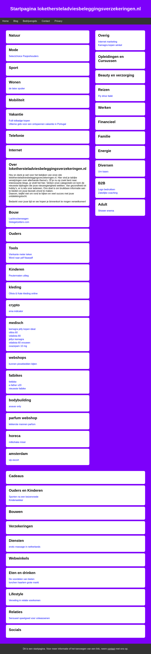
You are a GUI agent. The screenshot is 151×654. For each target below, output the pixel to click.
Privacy (58, 21)
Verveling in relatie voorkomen (24, 600)
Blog (15, 21)
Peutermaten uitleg (19, 275)
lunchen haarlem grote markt (24, 582)
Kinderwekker (16, 500)
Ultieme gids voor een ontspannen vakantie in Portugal (37, 124)
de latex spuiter (17, 88)
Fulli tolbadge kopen (19, 120)
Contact (46, 21)
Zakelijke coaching (108, 193)
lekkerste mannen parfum (22, 424)
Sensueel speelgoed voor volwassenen (29, 618)
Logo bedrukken (106, 189)
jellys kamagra (16, 339)
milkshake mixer (17, 442)
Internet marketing (107, 41)
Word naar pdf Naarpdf (21, 258)
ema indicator (16, 311)
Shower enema (106, 210)
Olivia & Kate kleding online (23, 293)
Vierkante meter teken (20, 254)
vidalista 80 (15, 336)
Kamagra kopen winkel (110, 45)
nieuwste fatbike (17, 388)
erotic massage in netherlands (24, 547)
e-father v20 (15, 385)
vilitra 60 (13, 332)
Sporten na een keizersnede (23, 496)
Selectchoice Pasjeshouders (23, 56)
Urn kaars (103, 171)
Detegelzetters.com (19, 222)
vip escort (14, 460)
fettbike (13, 382)
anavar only (15, 406)
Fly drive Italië (105, 96)
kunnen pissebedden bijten (23, 364)
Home (5, 21)
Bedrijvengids (30, 21)
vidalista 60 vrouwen (19, 342)
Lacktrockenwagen (18, 218)
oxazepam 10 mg (18, 346)
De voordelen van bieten (21, 579)
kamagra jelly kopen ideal (22, 329)
